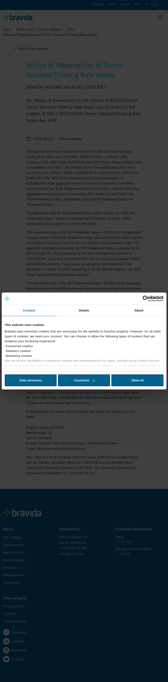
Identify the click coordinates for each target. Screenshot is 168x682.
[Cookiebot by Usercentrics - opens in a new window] (145, 299)
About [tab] (138, 310)
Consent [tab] (29, 310)
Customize (84, 380)
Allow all (137, 380)
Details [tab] (84, 310)
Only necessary (30, 380)
